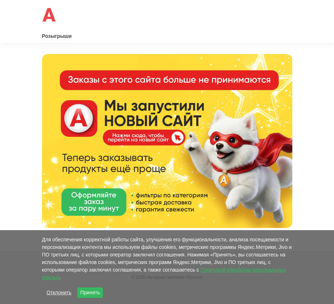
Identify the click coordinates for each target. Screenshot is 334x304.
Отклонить (59, 292)
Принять (90, 292)
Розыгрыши (57, 36)
